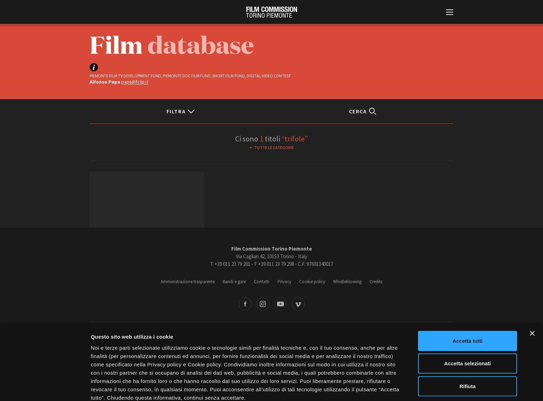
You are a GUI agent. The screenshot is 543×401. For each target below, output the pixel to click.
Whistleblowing (347, 282)
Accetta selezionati (467, 331)
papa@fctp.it (134, 82)
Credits (376, 282)
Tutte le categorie (274, 147)
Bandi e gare (234, 282)
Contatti (261, 282)
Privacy (284, 282)
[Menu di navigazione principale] (449, 12)
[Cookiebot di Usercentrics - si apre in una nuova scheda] (45, 387)
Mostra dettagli (364, 387)
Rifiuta (468, 353)
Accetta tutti (468, 308)
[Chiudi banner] (532, 300)
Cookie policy (312, 282)
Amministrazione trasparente (188, 282)
